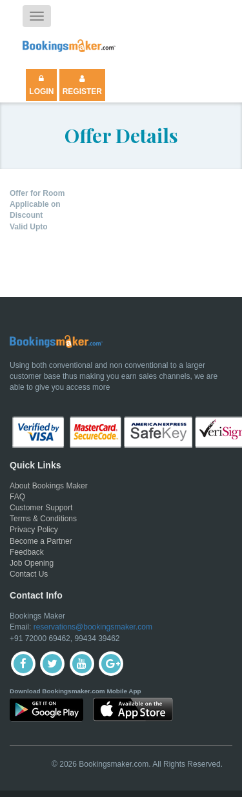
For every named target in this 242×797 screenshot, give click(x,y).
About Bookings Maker (49, 485)
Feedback (27, 552)
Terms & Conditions (43, 518)
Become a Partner (41, 541)
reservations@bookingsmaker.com (93, 626)
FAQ (17, 496)
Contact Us (29, 574)
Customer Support (41, 507)
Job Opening (32, 563)
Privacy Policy (34, 529)
